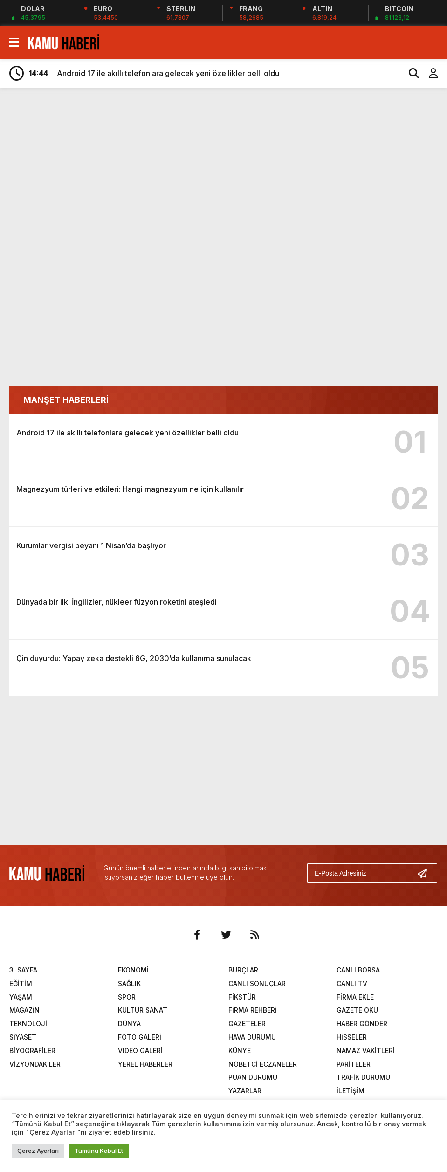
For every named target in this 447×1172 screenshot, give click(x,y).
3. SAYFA (23, 970)
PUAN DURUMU (252, 1077)
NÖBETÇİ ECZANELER (262, 1064)
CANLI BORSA (358, 970)
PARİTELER (354, 1064)
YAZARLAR (244, 1091)
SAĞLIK (129, 983)
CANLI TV (352, 983)
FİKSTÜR (242, 997)
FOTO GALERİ (139, 1037)
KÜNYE (239, 1051)
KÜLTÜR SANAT (142, 1010)
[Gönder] (426, 873)
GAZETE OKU (357, 1010)
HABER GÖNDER (362, 1023)
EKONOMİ (133, 970)
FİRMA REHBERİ (252, 1010)
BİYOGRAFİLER (32, 1051)
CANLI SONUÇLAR (257, 983)
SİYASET (22, 1037)
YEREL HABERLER (145, 1064)
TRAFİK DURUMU (363, 1077)
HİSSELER (352, 1037)
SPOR (127, 997)
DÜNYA (129, 1023)
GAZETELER (247, 1023)
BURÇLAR (243, 970)
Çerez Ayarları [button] (38, 1150)
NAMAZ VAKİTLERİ (366, 1051)
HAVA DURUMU (252, 1037)
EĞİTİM (20, 983)
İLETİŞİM (350, 1091)
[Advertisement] (223, 167)
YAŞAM (20, 997)
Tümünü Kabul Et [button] (99, 1150)
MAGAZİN (24, 1010)
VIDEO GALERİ (140, 1051)
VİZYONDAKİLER (35, 1064)
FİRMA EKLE (355, 997)
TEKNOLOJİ (28, 1023)
